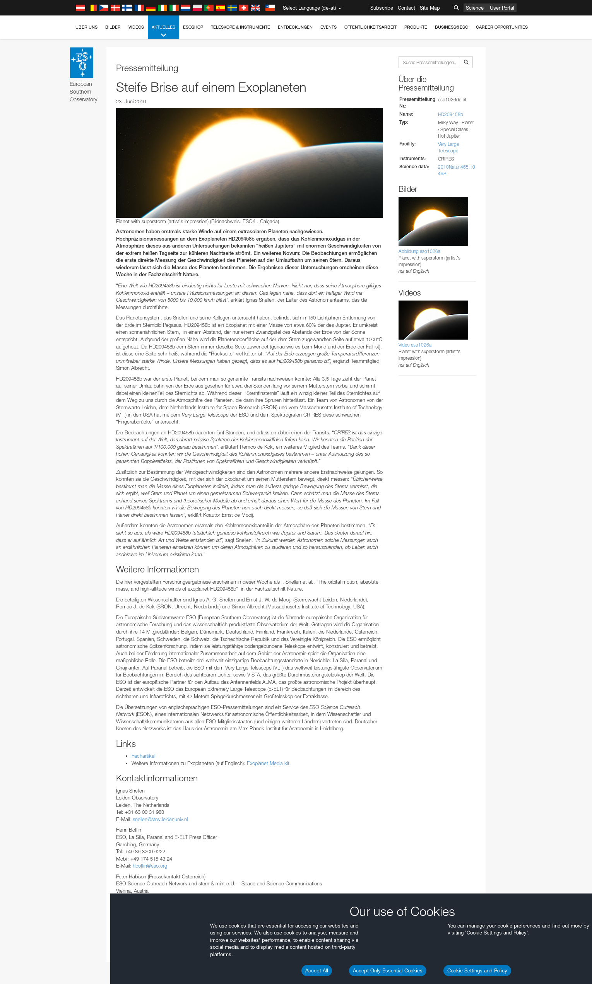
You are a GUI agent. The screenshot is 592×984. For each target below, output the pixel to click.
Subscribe (381, 8)
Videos (136, 27)
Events (328, 27)
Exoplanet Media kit (268, 763)
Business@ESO (451, 27)
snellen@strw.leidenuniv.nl (160, 819)
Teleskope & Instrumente (240, 27)
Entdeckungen (295, 27)
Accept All (316, 970)
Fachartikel (143, 756)
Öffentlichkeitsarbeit (370, 27)
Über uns (86, 27)
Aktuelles (163, 31)
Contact (406, 8)
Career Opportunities (502, 27)
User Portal (502, 8)
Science (475, 8)
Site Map (430, 8)
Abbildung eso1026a (419, 251)
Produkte (415, 27)
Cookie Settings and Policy (477, 970)
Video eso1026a (415, 345)
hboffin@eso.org (150, 866)
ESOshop (193, 27)
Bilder (113, 27)
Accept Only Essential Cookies (388, 970)
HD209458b (450, 114)
